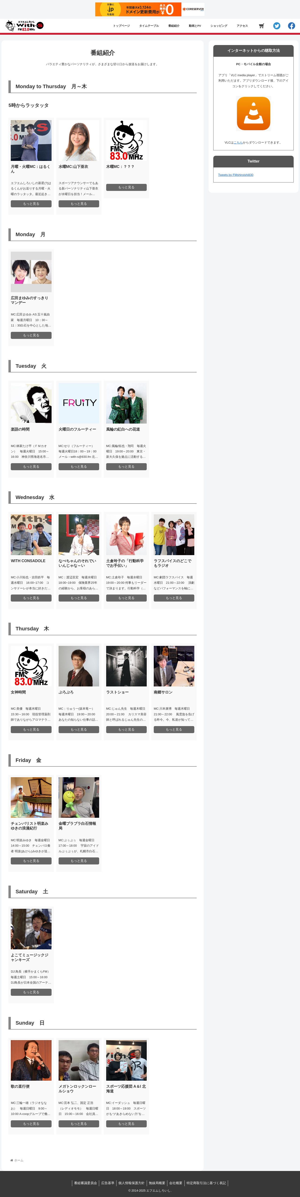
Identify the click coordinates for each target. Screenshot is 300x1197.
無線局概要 (157, 1183)
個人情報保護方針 (131, 1183)
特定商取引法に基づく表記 (208, 1183)
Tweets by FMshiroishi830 (235, 175)
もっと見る (31, 203)
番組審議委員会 (83, 1183)
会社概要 (177, 1183)
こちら (238, 142)
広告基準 (106, 1183)
